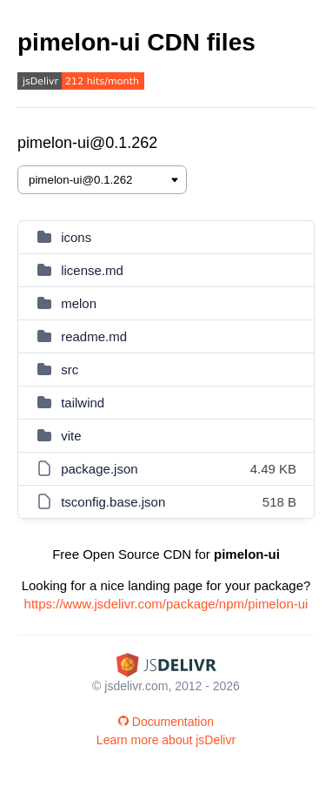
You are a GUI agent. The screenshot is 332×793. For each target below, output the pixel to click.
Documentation (166, 722)
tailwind (82, 402)
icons (76, 237)
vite (71, 435)
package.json (99, 468)
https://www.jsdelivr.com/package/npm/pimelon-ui (166, 603)
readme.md (94, 336)
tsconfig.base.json (113, 501)
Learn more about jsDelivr (166, 740)
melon (78, 303)
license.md (92, 270)
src (69, 369)
